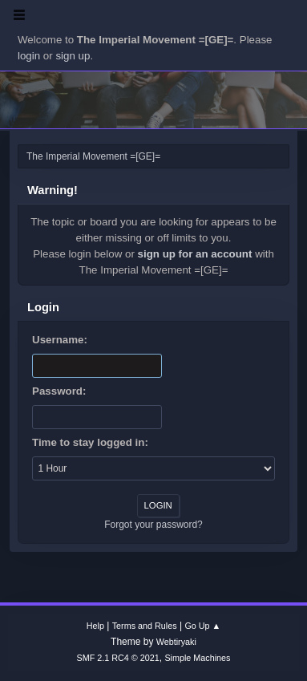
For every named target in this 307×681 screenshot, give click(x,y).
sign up (72, 56)
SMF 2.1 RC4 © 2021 (118, 658)
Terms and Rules (144, 625)
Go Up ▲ (202, 625)
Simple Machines (197, 658)
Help (95, 625)
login (29, 56)
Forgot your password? (153, 524)
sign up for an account (195, 254)
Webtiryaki (176, 642)
